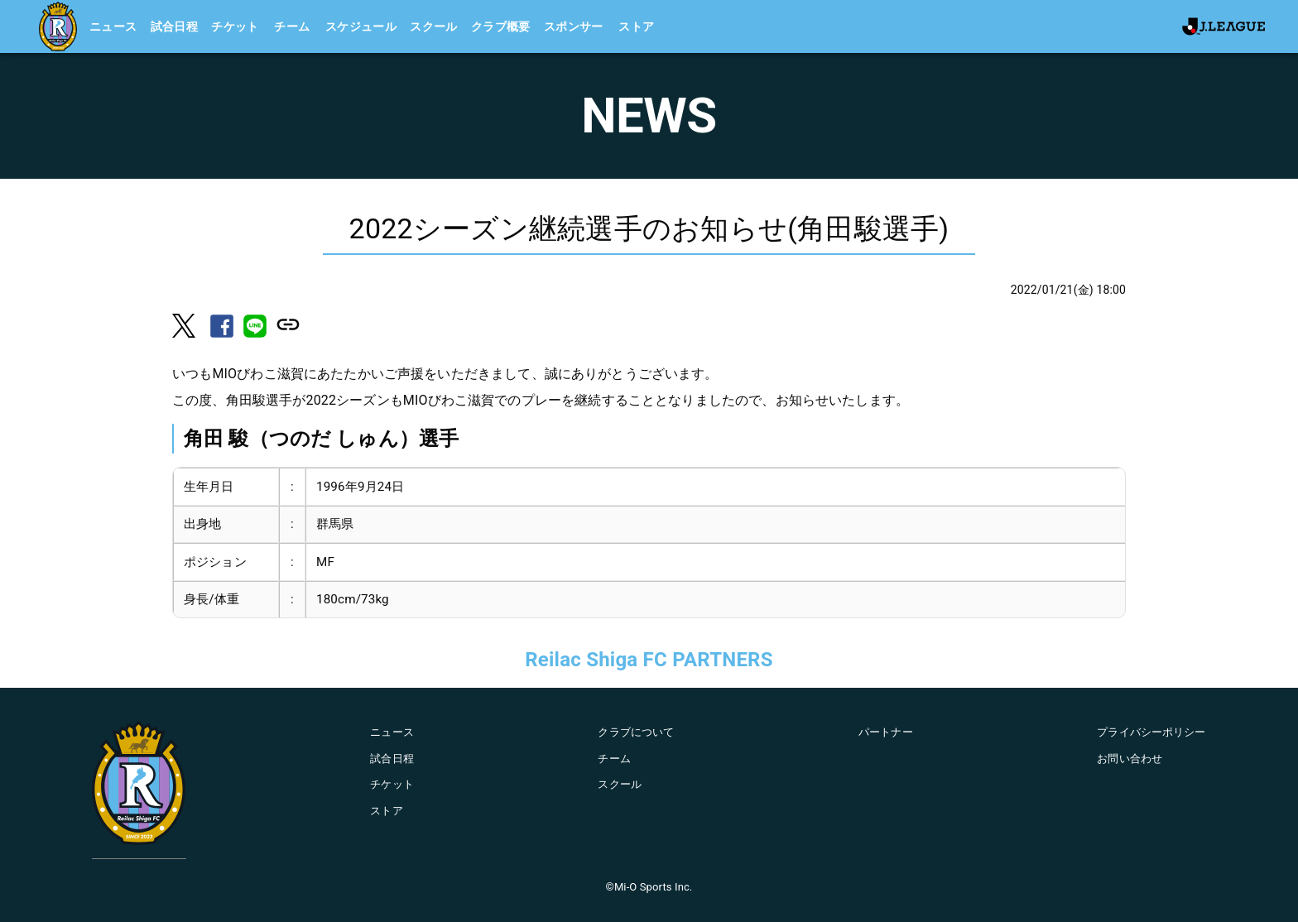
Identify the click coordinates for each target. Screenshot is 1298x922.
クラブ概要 (501, 26)
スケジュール (361, 26)
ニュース (113, 26)
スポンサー (573, 26)
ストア (636, 26)
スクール (434, 26)
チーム (292, 26)
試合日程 (175, 26)
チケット (235, 26)
